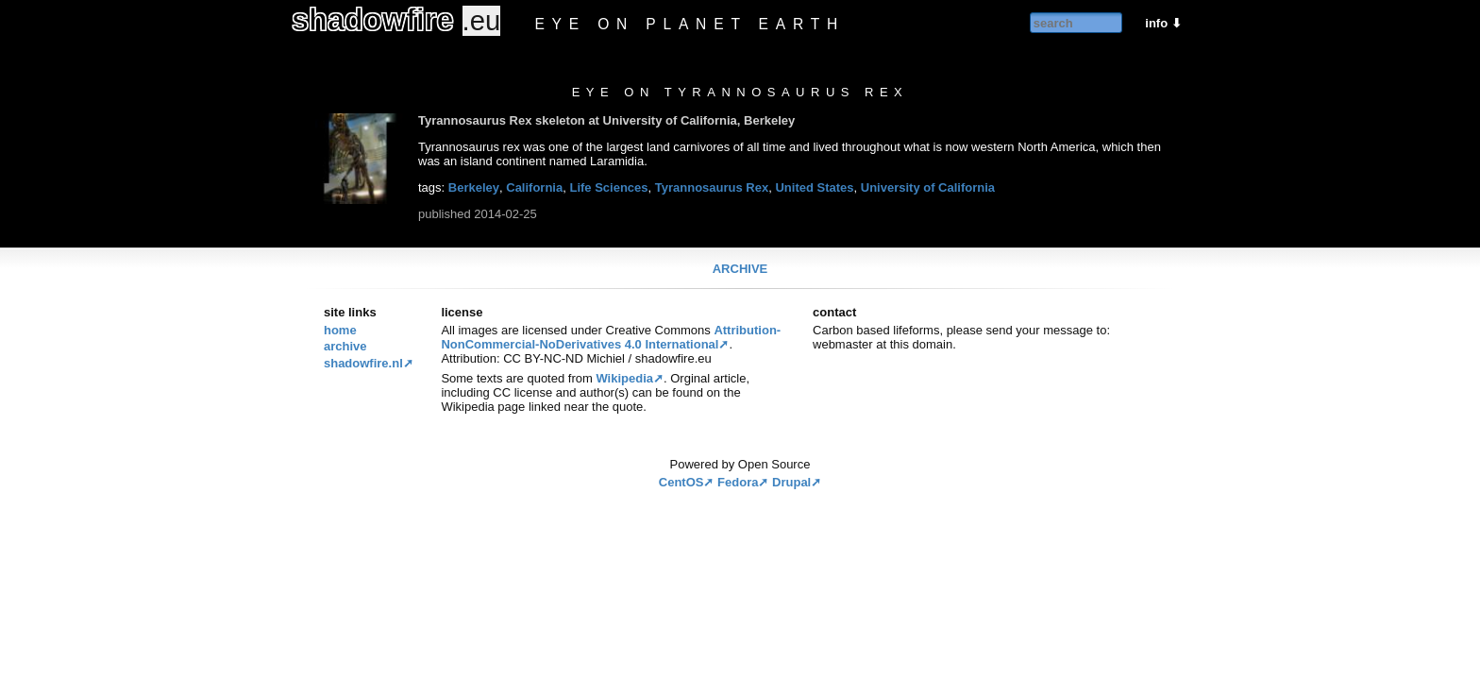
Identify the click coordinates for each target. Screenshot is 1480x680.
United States (814, 187)
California (534, 187)
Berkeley (473, 187)
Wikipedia (624, 378)
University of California (928, 187)
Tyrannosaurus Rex (711, 187)
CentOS (681, 482)
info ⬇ (1163, 23)
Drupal (791, 482)
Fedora (737, 482)
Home (340, 330)
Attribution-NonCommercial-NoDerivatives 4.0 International (611, 337)
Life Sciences (608, 187)
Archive (740, 269)
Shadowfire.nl (363, 363)
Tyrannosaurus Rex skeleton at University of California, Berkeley (606, 120)
